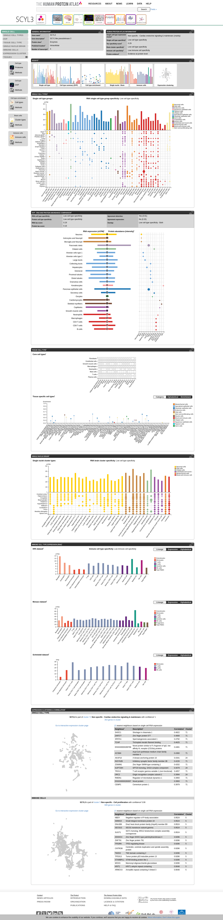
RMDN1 (118, 778)
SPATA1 (118, 739)
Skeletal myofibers (75, 304)
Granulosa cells (76, 282)
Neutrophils (77, 315)
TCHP (117, 742)
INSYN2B (119, 761)
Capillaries (78, 307)
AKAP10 (118, 758)
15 (115, 726)
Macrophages (76, 318)
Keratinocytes (76, 285)
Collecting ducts (76, 264)
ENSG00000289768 (123, 747)
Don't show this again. (171, 917)
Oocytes (79, 296)
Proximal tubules (75, 275)
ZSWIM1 (118, 765)
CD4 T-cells (77, 322)
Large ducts (77, 260)
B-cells (79, 329)
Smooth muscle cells (74, 311)
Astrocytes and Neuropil (72, 238)
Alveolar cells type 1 (74, 253)
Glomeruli (78, 271)
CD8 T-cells (77, 326)
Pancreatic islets (75, 245)
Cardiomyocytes (75, 300)
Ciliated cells (77, 249)
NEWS (119, 3)
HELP (148, 3)
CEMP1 (118, 785)
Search (144, 9)
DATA (139, 3)
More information (155, 917)
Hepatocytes (77, 267)
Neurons (78, 235)
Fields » (153, 9)
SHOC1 (118, 732)
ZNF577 (118, 736)
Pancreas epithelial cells (72, 289)
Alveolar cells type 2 (74, 256)
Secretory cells (76, 293)
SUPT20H (119, 768)
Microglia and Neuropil (73, 242)
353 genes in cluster (112, 720)
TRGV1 (118, 771)
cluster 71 (87, 717)
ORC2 (117, 775)
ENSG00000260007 (123, 781)
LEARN (129, 3)
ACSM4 (118, 753)
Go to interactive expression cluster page (71, 726)
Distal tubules (77, 278)
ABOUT (108, 3)
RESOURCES (94, 3)
